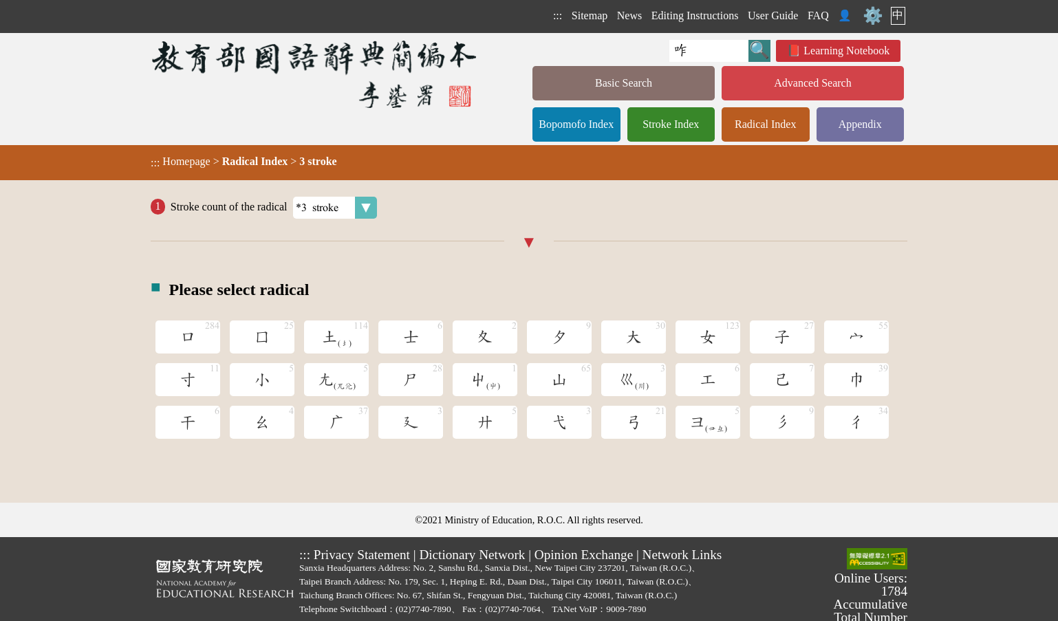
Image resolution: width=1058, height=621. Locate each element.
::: (557, 15)
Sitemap (589, 15)
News (629, 15)
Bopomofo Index (576, 124)
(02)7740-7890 (423, 609)
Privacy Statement (362, 554)
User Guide (773, 15)
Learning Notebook (846, 50)
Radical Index (765, 124)
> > (244, 161)
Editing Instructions (695, 15)
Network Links (682, 554)
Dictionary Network (472, 554)
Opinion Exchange (584, 554)
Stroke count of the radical (274, 208)
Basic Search (623, 83)
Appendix (860, 124)
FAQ (818, 15)
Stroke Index (671, 124)
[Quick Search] (708, 51)
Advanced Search (812, 83)
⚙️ (873, 16)
